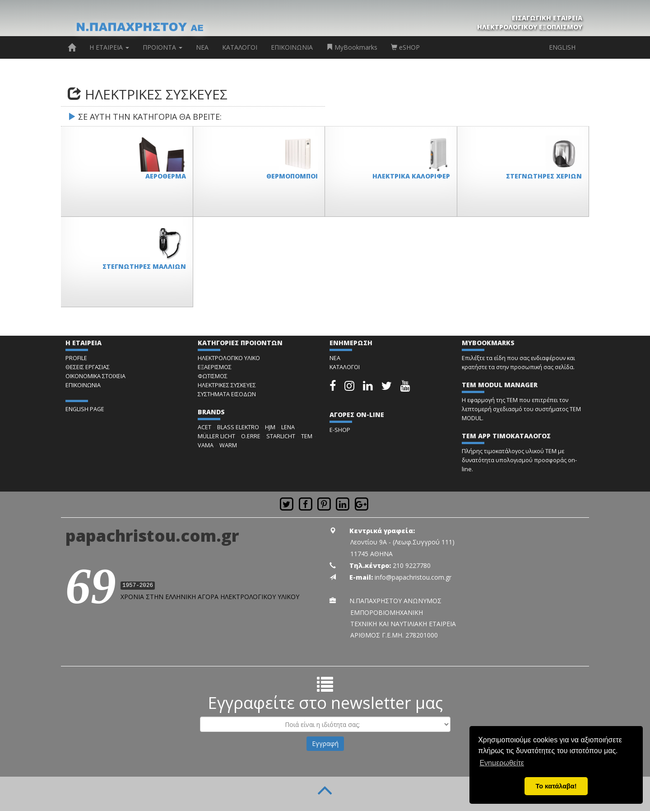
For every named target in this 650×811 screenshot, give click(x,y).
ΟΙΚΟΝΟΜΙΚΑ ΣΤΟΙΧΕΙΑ (95, 376)
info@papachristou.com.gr (413, 577)
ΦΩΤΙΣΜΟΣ (213, 376)
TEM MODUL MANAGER (500, 384)
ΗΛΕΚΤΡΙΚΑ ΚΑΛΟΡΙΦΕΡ (411, 176)
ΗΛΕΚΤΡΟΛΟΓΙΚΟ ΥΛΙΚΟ (229, 358)
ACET (204, 427)
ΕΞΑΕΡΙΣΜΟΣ (215, 367)
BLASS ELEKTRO (238, 427)
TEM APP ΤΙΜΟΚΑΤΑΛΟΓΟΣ (506, 435)
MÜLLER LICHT (216, 436)
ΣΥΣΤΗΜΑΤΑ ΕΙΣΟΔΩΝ (227, 394)
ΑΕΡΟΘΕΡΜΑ (165, 176)
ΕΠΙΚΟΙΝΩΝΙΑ (292, 47)
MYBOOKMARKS (488, 342)
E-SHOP (340, 430)
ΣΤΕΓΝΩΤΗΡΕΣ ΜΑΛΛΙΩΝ (144, 266)
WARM (228, 445)
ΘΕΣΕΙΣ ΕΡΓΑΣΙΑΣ (87, 367)
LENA (288, 427)
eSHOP (405, 47)
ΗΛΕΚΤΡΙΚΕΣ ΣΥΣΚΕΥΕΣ (227, 385)
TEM (306, 436)
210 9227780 (412, 565)
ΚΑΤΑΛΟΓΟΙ (239, 47)
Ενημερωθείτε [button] (501, 763)
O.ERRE (250, 436)
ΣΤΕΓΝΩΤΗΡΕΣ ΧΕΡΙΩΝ (544, 176)
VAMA (206, 445)
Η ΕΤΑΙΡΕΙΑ (109, 47)
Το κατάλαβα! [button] (556, 786)
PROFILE (76, 358)
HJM (270, 427)
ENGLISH (562, 47)
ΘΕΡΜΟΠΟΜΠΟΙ (292, 176)
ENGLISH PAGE (84, 409)
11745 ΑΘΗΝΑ (371, 553)
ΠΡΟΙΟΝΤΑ (162, 47)
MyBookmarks (351, 47)
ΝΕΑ (202, 47)
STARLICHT (280, 436)
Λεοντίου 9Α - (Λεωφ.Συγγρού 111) (402, 542)
